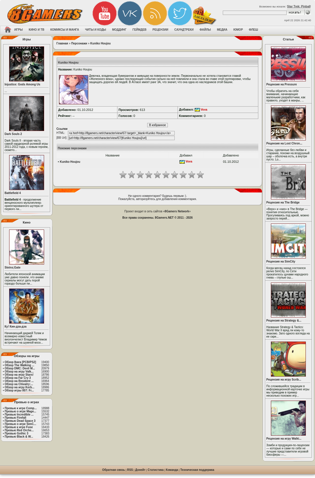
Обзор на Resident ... (19, 381)
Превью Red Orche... (19, 430)
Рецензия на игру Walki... (284, 438)
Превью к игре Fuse (19, 427)
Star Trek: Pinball (299, 6)
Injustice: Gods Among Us (22, 84)
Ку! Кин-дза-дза (15, 326)
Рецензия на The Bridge (283, 202)
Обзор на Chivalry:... (19, 384)
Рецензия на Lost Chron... (284, 143)
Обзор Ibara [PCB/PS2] (20, 362)
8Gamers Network (177, 211)
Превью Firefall (15, 417)
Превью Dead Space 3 (20, 420)
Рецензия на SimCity (280, 261)
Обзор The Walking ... (19, 365)
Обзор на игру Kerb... (19, 387)
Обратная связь (113, 469)
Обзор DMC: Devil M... (20, 368)
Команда (172, 469)
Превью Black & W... (19, 436)
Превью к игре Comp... (21, 408)
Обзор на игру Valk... (19, 371)
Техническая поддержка (197, 469)
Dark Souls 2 (13, 134)
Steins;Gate (13, 267)
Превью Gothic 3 (16, 433)
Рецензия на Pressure (281, 84)
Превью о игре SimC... (20, 424)
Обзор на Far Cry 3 (18, 377)
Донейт (140, 469)
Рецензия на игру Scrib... (283, 379)
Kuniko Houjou (100, 43)
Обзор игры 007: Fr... (19, 390)
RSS (130, 469)
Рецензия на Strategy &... (283, 320)
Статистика (156, 469)
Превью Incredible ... (19, 414)
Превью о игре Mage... (20, 411)
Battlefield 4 (13, 193)
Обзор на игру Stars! (19, 374)
